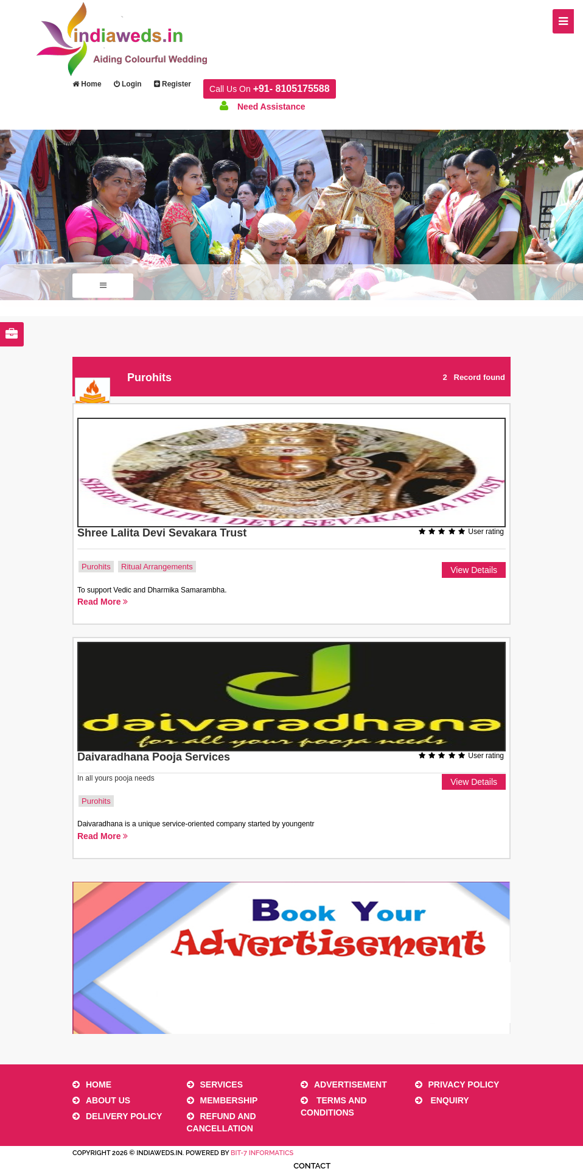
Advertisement (344, 1084)
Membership (222, 1100)
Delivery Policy (117, 1116)
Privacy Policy (457, 1084)
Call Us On (269, 88)
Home (87, 84)
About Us (101, 1100)
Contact (311, 1165)
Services (215, 1084)
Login (128, 84)
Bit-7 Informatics (262, 1153)
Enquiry (442, 1100)
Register (172, 84)
